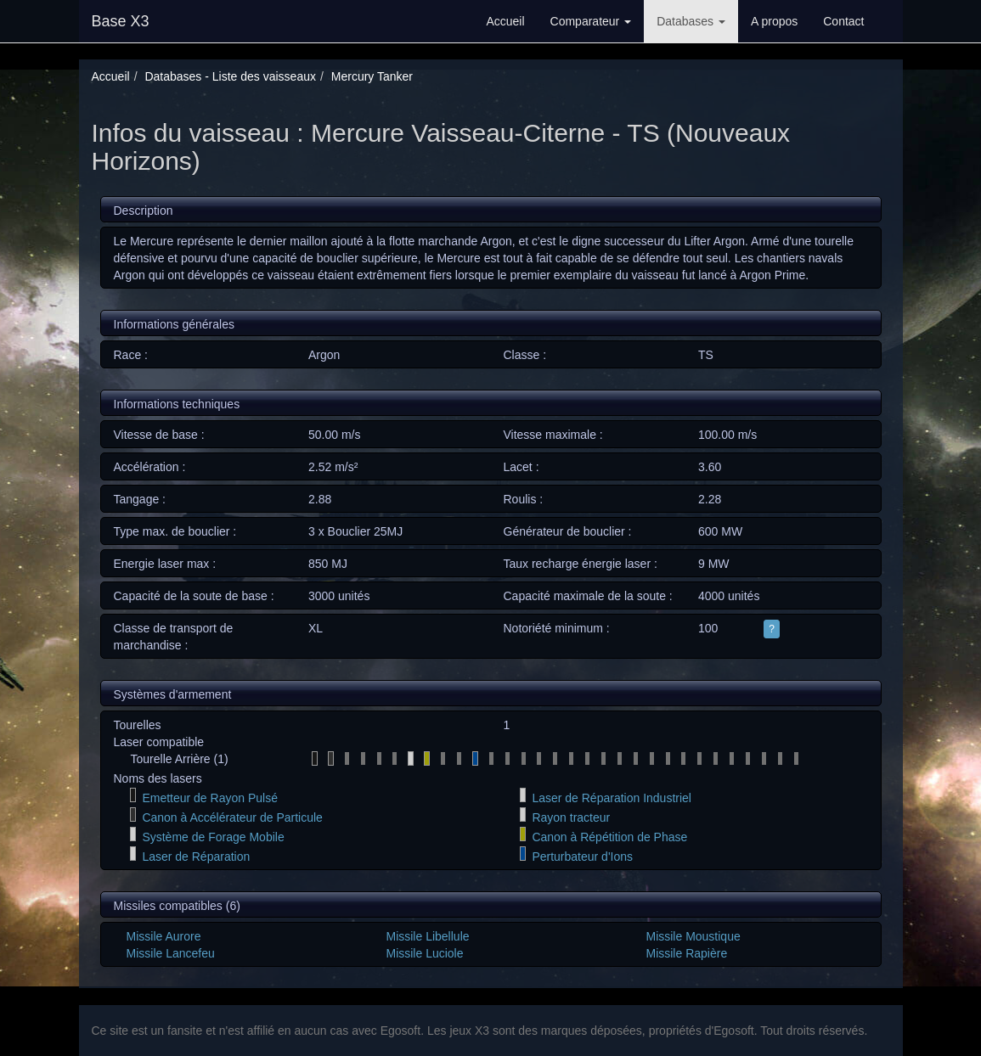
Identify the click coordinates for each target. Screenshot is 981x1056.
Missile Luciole (424, 953)
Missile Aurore (164, 936)
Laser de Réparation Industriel (611, 798)
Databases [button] (691, 21)
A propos (774, 21)
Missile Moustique (693, 936)
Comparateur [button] (591, 21)
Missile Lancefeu (171, 953)
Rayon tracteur (571, 817)
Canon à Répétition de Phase (609, 837)
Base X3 (120, 21)
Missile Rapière (686, 953)
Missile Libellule (427, 936)
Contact (843, 21)
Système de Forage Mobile (213, 837)
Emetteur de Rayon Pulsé (210, 798)
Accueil (505, 21)
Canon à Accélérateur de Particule (232, 817)
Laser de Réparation (196, 856)
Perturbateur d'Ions (582, 856)
